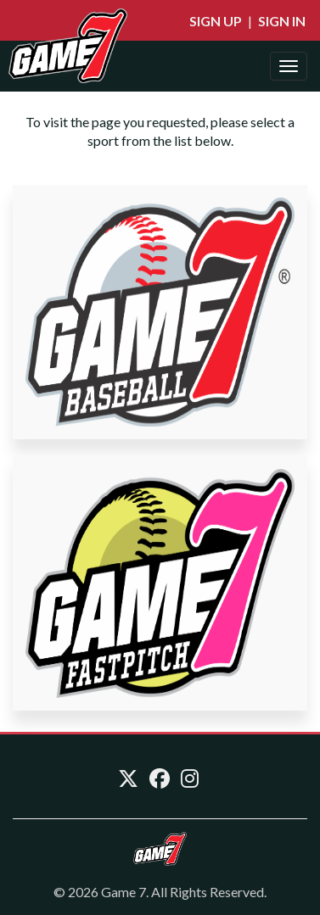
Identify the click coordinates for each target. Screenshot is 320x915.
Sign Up (215, 21)
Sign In (282, 21)
